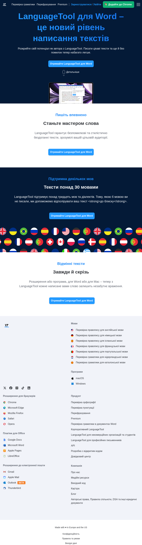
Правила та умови (71, 538)
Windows (81, 383)
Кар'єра (75, 488)
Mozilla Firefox (15, 413)
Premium (76, 418)
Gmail (11, 472)
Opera (11, 424)
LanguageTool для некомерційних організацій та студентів (103, 435)
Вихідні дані (71, 543)
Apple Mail (13, 477)
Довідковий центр (81, 456)
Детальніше (71, 72)
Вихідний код (78, 483)
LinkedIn (29, 388)
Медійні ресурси (80, 477)
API (73, 445)
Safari (11, 418)
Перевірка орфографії (83, 402)
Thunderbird (14, 488)
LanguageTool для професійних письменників (96, 440)
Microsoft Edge (16, 407)
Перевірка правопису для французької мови (100, 346)
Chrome (12, 402)
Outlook (17, 482)
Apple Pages (15, 450)
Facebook (11, 388)
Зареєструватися (81, 4)
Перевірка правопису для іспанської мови (99, 341)
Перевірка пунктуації (82, 407)
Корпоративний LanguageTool (87, 429)
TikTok (23, 388)
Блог (73, 494)
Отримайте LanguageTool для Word (71, 63)
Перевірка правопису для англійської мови (99, 330)
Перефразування (80, 413)
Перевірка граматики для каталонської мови (100, 362)
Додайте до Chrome (120, 4)
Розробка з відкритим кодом (86, 451)
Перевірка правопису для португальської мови (102, 351)
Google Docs (15, 439)
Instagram (17, 388)
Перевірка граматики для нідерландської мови (102, 357)
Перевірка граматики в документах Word (93, 424)
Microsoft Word (16, 445)
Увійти (97, 4)
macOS (80, 378)
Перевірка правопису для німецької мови (99, 335)
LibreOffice (13, 456)
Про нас (75, 472)
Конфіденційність (71, 534)
